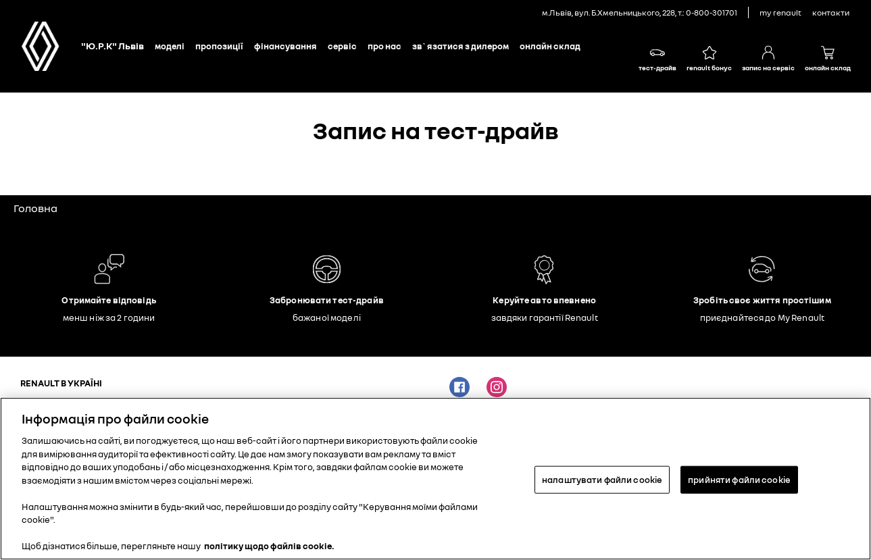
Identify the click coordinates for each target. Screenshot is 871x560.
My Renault (780, 12)
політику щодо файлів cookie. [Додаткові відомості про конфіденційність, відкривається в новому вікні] (269, 545)
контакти (830, 12)
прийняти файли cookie (739, 479)
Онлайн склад (550, 46)
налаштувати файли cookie (602, 479)
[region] (435, 478)
